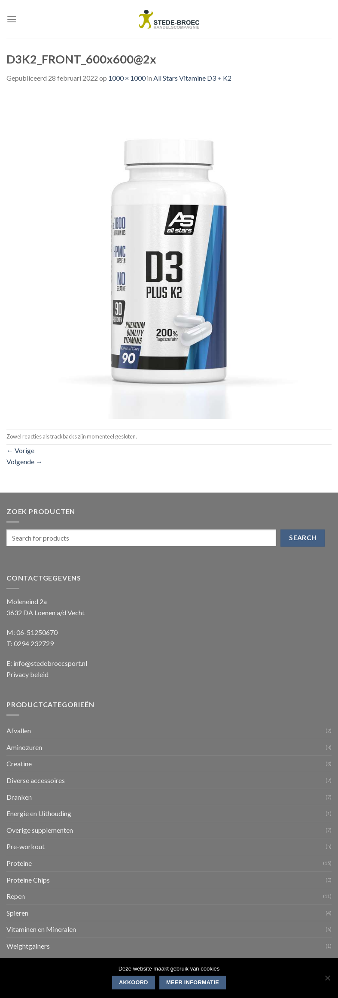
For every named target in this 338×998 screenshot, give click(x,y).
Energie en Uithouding (38, 813)
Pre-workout (25, 846)
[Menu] (11, 19)
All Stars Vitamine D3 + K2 (192, 78)
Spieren (17, 913)
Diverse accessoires (35, 780)
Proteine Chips (28, 880)
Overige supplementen (39, 830)
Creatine (19, 763)
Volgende (24, 461)
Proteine (19, 863)
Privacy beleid (27, 674)
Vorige (20, 450)
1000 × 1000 (127, 78)
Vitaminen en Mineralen (41, 929)
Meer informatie (192, 983)
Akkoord (133, 983)
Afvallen (18, 730)
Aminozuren (24, 747)
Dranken (19, 797)
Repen (15, 896)
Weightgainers (28, 946)
